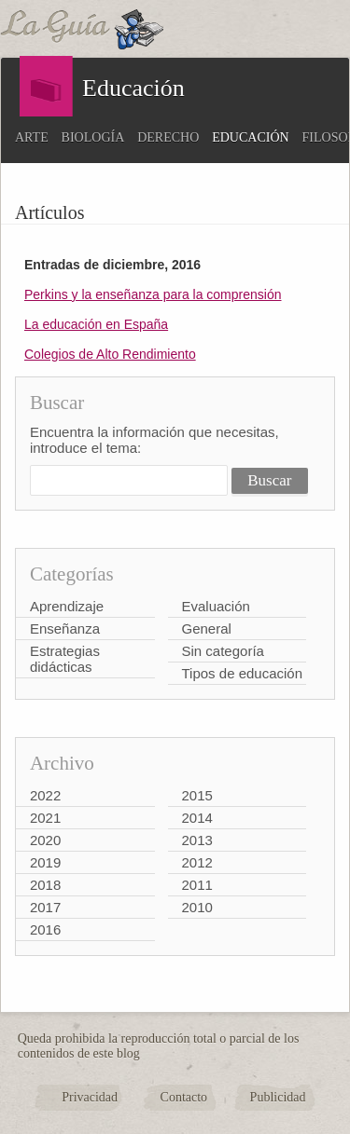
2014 (197, 818)
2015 (197, 795)
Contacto (184, 1097)
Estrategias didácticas (65, 659)
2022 (45, 795)
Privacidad (90, 1097)
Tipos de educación (242, 673)
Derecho (168, 137)
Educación (250, 137)
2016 (45, 929)
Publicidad (278, 1097)
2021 (45, 818)
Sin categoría (223, 651)
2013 (197, 840)
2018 (45, 885)
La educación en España (96, 324)
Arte (32, 137)
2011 (197, 885)
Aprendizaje (67, 606)
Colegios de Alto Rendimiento (110, 354)
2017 (45, 907)
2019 (45, 862)
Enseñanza (65, 628)
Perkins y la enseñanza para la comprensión (153, 294)
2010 (197, 907)
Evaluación (216, 606)
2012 (197, 862)
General (206, 628)
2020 (45, 840)
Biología (93, 137)
